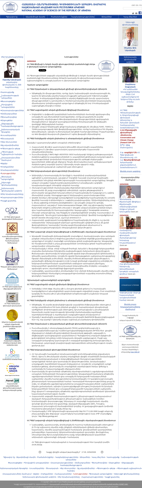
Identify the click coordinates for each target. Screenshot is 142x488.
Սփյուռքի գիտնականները (127, 474)
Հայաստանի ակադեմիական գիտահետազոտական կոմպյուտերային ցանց (12, 386)
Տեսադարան (7, 139)
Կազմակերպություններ (82, 17)
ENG (137, 5)
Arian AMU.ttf (134, 352)
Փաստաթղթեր (8, 101)
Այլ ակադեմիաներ (10, 145)
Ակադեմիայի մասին (35, 17)
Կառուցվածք (7, 92)
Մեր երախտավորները (12, 57)
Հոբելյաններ (7, 167)
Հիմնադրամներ (9, 114)
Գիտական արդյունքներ (100, 474)
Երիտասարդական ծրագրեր (14, 468)
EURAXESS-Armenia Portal (12, 358)
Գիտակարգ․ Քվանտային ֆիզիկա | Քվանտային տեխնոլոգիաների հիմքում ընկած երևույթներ (130, 204)
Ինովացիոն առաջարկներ (36, 463)
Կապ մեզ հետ (130, 17)
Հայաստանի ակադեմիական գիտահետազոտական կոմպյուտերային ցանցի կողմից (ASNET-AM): (88, 484)
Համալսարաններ (10, 170)
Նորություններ (8, 173)
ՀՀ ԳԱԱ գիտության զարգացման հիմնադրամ (12, 217)
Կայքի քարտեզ (8, 201)
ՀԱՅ (133, 5)
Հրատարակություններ (12, 110)
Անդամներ (107, 17)
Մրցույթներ (7, 120)
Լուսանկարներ (8, 135)
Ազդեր (4, 163)
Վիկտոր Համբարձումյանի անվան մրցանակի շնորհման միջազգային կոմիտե (12, 324)
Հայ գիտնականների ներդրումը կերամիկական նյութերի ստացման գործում (130, 268)
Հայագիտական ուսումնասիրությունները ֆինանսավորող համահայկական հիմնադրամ (12, 238)
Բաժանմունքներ (59, 17)
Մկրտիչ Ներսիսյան (11, 80)
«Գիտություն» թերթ (10, 149)
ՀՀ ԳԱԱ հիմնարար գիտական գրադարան (12, 304)
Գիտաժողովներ (9, 117)
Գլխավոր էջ (11, 17)
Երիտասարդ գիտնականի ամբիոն (39, 477)
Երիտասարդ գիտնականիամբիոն (130, 59)
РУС (140, 5)
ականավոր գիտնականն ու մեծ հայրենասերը (11, 84)
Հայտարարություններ (12, 197)
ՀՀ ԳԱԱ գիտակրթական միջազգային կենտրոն (12, 287)
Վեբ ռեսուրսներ (9, 142)
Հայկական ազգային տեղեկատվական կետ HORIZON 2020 (12, 342)
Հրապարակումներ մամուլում (16, 474)
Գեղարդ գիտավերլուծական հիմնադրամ (12, 267)
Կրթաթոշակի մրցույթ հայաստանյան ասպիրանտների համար (130, 295)
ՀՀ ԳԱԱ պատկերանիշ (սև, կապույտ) (130, 336)
